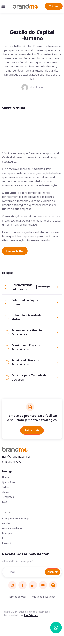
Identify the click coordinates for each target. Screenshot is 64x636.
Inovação (7, 543)
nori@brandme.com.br (16, 456)
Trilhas (53, 6)
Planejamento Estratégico (16, 518)
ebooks (6, 492)
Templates (8, 497)
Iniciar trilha (15, 251)
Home (5, 477)
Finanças (7, 533)
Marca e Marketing (12, 528)
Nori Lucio (32, 87)
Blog (4, 501)
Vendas (6, 523)
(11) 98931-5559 (12, 462)
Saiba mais (32, 430)
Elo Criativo (31, 615)
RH (3, 538)
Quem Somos (9, 482)
